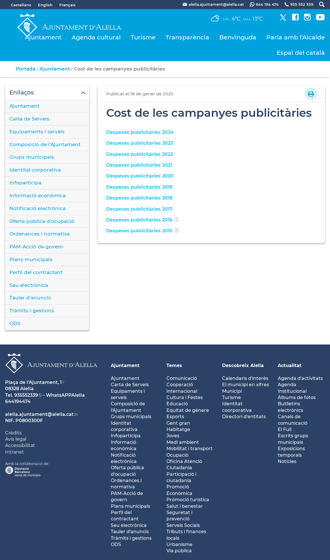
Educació (177, 403)
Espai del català (301, 52)
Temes (174, 365)
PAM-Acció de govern (36, 246)
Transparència (187, 37)
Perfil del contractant (36, 272)
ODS (15, 323)
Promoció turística (187, 499)
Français (67, 5)
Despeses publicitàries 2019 (139, 187)
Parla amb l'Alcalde (295, 37)
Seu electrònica (28, 285)
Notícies (287, 461)
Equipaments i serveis (37, 131)
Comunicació (181, 378)
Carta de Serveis (29, 119)
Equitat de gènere (187, 410)
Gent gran (178, 423)
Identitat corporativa (35, 170)
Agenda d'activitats (300, 378)
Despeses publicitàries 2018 (139, 198)
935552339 (26, 395)
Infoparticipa (25, 183)
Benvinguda (237, 37)
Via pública (179, 550)
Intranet (14, 452)
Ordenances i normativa (39, 234)
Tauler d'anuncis (30, 298)
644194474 (18, 401)
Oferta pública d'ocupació (41, 221)
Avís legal (15, 439)
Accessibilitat (20, 445)
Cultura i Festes (184, 397)
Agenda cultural (96, 37)
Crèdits (13, 433)
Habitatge (178, 429)
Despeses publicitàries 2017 (139, 209)
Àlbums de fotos (297, 397)
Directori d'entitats (244, 416)
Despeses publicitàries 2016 (139, 220)
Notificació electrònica (37, 208)
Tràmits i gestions (31, 310)
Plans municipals (31, 259)
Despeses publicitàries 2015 (139, 230)
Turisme (143, 37)
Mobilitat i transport (189, 448)
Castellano (21, 5)
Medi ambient (182, 442)
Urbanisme (179, 544)
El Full (284, 429)
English (45, 5)
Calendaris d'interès (245, 378)
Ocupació (177, 455)
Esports (175, 416)
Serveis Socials (183, 525)
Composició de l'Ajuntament (45, 144)
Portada (25, 69)
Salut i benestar (184, 506)
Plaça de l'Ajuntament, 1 (33, 382)
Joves (172, 435)
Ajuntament (43, 37)
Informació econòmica (37, 195)
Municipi (232, 391)
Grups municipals (31, 157)
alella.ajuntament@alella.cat (39, 414)
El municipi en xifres (245, 384)
